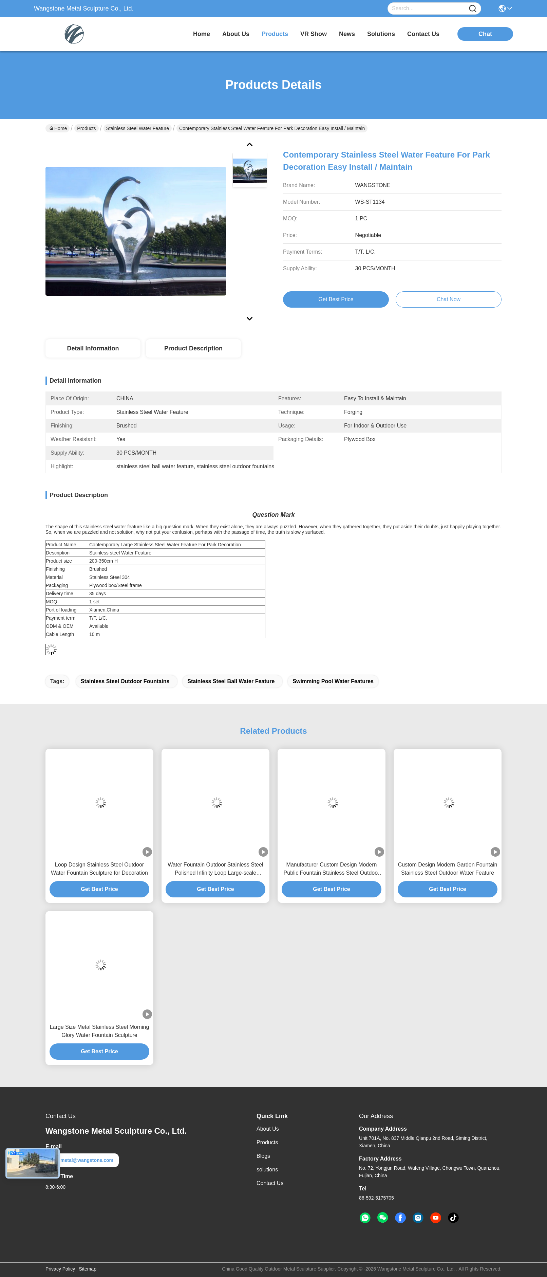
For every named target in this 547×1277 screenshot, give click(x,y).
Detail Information (93, 348)
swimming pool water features (333, 681)
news (347, 34)
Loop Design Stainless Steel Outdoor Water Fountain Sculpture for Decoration (99, 869)
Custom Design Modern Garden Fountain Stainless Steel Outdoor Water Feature (447, 869)
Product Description (193, 348)
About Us (268, 1129)
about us (235, 34)
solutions (381, 34)
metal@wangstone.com (82, 1160)
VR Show (313, 34)
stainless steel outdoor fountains (125, 681)
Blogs (263, 1156)
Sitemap (87, 1269)
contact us (423, 34)
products (275, 34)
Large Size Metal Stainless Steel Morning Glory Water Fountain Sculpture (99, 1031)
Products (86, 128)
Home (201, 34)
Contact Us (270, 1183)
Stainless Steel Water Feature (137, 128)
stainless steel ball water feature (231, 681)
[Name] (473, 8)
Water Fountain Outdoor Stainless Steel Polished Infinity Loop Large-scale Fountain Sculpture (215, 869)
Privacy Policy (60, 1269)
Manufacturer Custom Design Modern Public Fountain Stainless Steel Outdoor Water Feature (332, 869)
